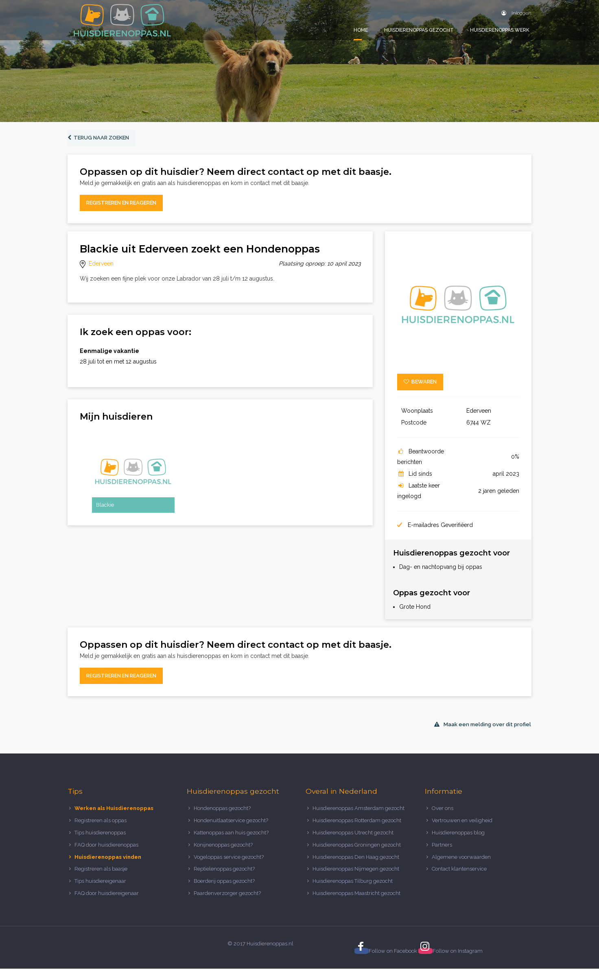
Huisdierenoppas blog (458, 833)
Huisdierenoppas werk (499, 30)
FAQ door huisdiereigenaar (106, 894)
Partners (442, 845)
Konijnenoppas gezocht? (223, 845)
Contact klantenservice (459, 869)
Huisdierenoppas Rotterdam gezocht (357, 821)
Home (361, 30)
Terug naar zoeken (98, 138)
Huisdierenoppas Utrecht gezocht (353, 833)
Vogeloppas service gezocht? (229, 857)
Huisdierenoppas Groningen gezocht (357, 845)
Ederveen (101, 264)
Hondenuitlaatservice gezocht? (231, 821)
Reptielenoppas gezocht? (224, 869)
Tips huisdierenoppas (100, 833)
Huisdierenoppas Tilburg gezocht (353, 881)
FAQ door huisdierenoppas (107, 845)
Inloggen (516, 13)
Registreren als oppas (100, 821)
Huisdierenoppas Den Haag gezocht (356, 857)
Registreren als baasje (100, 869)
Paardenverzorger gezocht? (227, 894)
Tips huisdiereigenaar (100, 881)
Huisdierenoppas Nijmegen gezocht (356, 869)
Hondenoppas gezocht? (222, 809)
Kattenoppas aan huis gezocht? (231, 833)
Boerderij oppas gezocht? (224, 881)
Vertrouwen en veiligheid (462, 821)
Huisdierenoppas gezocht (419, 30)
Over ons (442, 809)
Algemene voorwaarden (461, 857)
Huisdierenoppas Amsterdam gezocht (358, 809)
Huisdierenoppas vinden (107, 857)
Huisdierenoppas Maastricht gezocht (356, 894)
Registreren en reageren (121, 203)
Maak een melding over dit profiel (482, 725)
